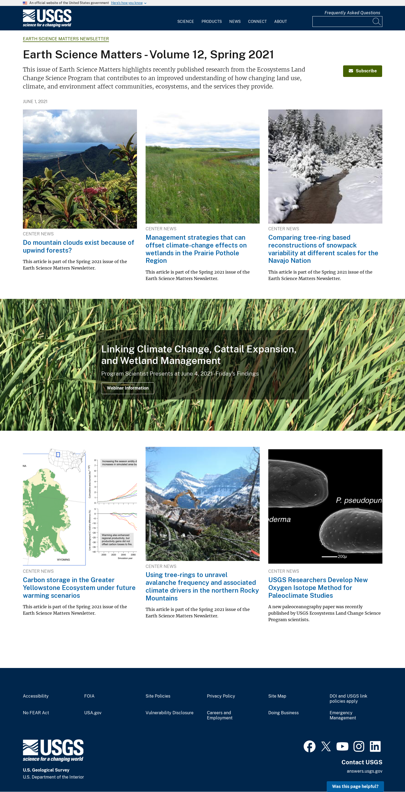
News (235, 21)
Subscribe (363, 70)
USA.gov (92, 712)
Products (212, 21)
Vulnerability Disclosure (169, 712)
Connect (257, 21)
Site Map (277, 696)
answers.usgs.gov (364, 771)
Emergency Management (343, 715)
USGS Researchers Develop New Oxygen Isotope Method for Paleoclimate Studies (318, 587)
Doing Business (283, 712)
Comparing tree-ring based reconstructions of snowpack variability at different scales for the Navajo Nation (323, 249)
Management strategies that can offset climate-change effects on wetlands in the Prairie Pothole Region (196, 249)
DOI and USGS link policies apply (348, 699)
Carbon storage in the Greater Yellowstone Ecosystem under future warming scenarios (79, 587)
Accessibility (36, 696)
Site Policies (158, 696)
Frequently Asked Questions (352, 12)
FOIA (89, 696)
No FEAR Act (36, 712)
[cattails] (202, 365)
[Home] (47, 26)
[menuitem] (186, 18)
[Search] (377, 21)
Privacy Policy (221, 696)
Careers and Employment (220, 715)
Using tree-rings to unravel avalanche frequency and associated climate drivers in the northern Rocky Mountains (202, 586)
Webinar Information (128, 388)
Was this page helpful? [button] (355, 786)
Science (185, 21)
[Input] (347, 21)
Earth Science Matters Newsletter (66, 38)
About (280, 21)
